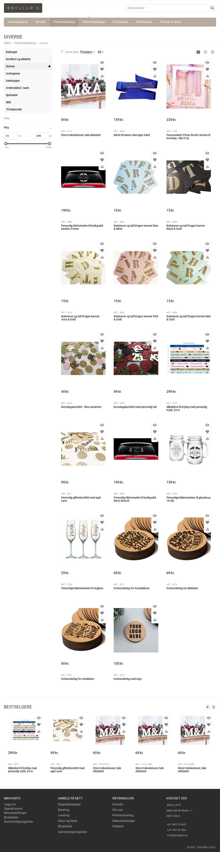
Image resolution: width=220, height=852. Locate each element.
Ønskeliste (11, 817)
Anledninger (144, 22)
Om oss (117, 810)
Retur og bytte (67, 821)
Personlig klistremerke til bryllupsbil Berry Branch (135, 499)
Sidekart (118, 826)
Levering (64, 815)
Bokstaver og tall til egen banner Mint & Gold (188, 318)
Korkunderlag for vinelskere (77, 678)
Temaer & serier (170, 22)
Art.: (63, 131)
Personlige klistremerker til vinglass (82, 588)
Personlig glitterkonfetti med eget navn (81, 499)
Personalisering (64, 22)
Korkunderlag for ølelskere (182, 588)
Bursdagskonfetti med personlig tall (135, 407)
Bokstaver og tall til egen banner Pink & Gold (136, 318)
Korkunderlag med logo (128, 678)
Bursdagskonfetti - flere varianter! (81, 407)
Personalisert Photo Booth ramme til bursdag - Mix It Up (188, 137)
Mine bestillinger (15, 813)
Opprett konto (13, 808)
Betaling (63, 810)
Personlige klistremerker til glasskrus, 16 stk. (188, 499)
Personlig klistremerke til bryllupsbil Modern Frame (82, 227)
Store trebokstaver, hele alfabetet (81, 135)
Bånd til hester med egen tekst (132, 135)
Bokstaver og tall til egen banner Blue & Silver (136, 227)
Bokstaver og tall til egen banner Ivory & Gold (80, 318)
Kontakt (117, 804)
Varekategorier (18, 22)
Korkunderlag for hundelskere (131, 588)
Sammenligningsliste (18, 821)
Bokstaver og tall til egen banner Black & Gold (185, 227)
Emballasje (120, 22)
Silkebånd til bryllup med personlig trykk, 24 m (186, 408)
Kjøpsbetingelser (69, 804)
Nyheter (40, 22)
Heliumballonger (93, 22)
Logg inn (10, 804)
